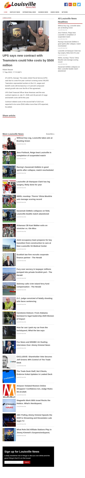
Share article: (9, 115)
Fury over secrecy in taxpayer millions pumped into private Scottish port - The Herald (34, 272)
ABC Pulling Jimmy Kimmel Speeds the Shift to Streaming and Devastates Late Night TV (34, 418)
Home (5, 12)
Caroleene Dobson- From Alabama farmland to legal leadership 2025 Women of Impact (35, 316)
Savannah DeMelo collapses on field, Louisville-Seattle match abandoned (69, 69)
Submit (27, 462)
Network (65, 12)
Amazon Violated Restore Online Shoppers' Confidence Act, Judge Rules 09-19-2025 (34, 389)
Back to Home (7, 18)
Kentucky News (15, 12)
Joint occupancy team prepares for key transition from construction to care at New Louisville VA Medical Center (34, 243)
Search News (55, 12)
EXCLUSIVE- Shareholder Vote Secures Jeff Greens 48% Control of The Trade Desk (34, 360)
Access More (49, 134)
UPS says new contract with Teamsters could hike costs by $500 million (28, 60)
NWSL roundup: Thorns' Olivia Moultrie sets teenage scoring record (68, 60)
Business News (43, 12)
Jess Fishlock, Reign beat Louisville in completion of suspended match (67, 35)
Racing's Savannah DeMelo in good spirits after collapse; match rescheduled (69, 44)
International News (29, 12)
